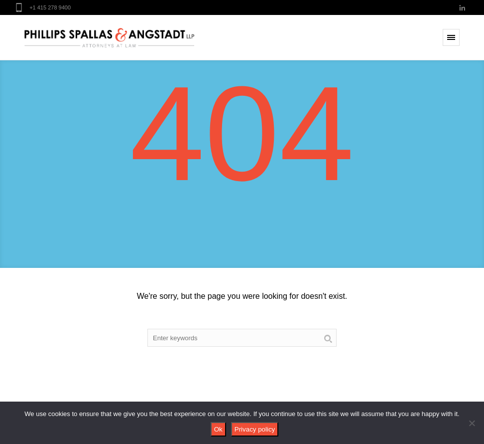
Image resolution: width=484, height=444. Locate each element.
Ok (218, 429)
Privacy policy (255, 429)
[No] (472, 423)
